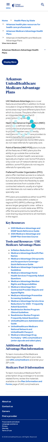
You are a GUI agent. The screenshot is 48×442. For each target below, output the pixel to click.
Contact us (7, 406)
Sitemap (5, 428)
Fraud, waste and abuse (10, 422)
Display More (10, 62)
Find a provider (9, 416)
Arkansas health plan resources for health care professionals (23, 26)
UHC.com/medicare (20, 359)
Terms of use (7, 430)
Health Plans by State (24, 20)
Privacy (4, 426)
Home (5, 20)
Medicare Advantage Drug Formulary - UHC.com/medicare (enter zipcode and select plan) (26, 337)
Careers (6, 411)
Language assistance (10, 424)
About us (6, 401)
